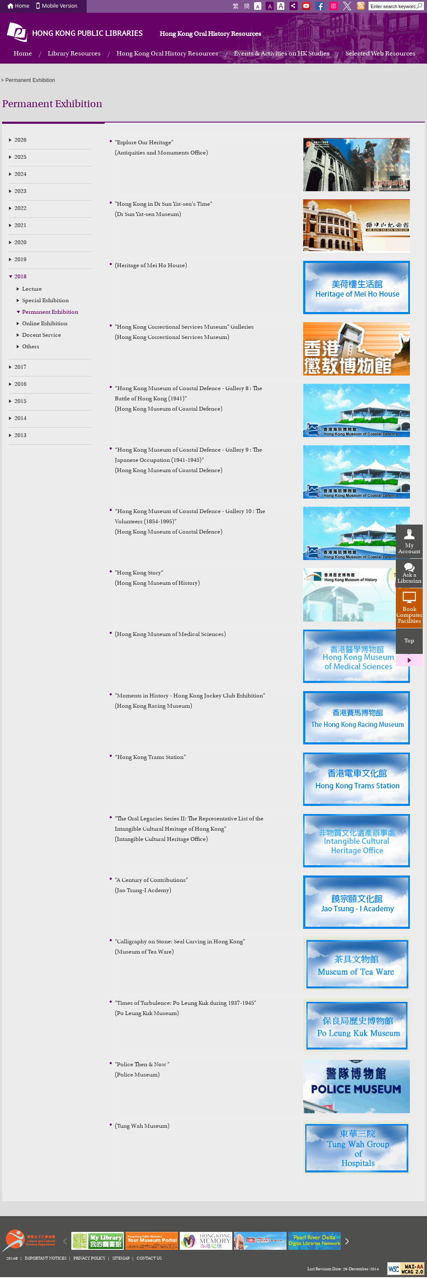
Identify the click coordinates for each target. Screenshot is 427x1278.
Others (30, 347)
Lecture (32, 289)
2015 (20, 402)
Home (22, 6)
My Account (409, 549)
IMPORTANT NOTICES (46, 1259)
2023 (20, 192)
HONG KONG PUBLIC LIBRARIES (87, 34)
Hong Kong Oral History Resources (210, 34)
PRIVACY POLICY (89, 1259)
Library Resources (74, 53)
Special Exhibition (45, 301)
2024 (20, 175)
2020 (20, 243)
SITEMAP (121, 1259)
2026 (20, 140)
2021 (20, 226)
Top (409, 641)
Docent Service (41, 335)
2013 (20, 436)
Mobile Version (59, 6)
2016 (20, 385)
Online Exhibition (44, 324)
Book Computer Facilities (409, 615)
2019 (20, 260)
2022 (20, 209)
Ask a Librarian (409, 578)
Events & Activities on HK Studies (282, 53)
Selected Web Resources (380, 53)
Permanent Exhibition (50, 312)
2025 (20, 157)
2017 (20, 368)
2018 (20, 277)
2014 (20, 419)
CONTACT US (149, 1259)
